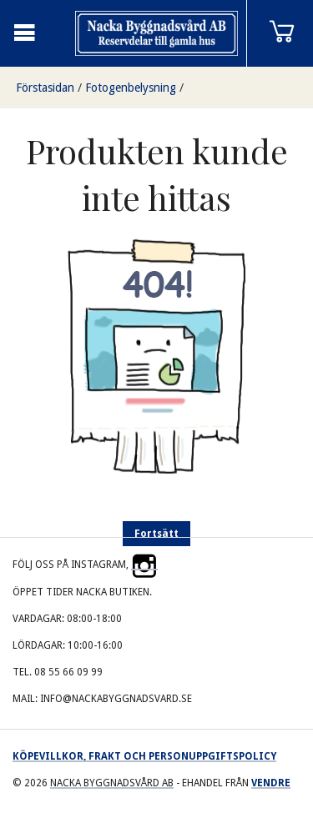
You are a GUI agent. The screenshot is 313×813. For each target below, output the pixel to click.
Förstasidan (45, 87)
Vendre (270, 783)
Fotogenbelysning (130, 87)
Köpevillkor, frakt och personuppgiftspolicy (144, 756)
